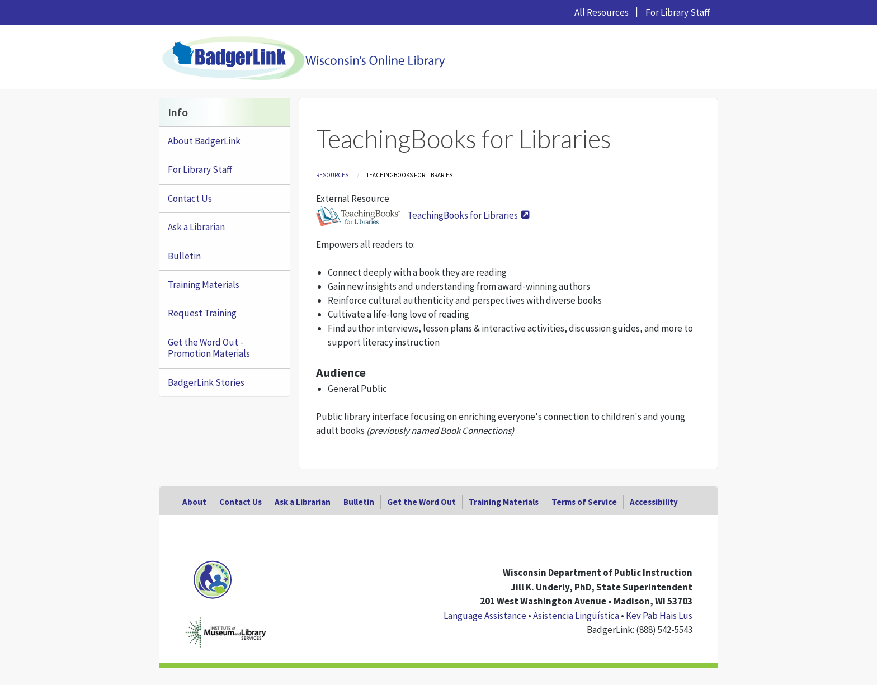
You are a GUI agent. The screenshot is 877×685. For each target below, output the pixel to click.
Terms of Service (584, 502)
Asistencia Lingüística (576, 616)
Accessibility (654, 502)
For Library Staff (677, 12)
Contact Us (190, 198)
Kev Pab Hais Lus (659, 616)
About (194, 502)
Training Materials (203, 284)
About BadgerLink (204, 141)
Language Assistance (485, 616)
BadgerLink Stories (206, 382)
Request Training (202, 313)
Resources (332, 175)
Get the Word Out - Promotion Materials (209, 348)
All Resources (601, 12)
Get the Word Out (421, 502)
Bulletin (184, 256)
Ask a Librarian (196, 227)
